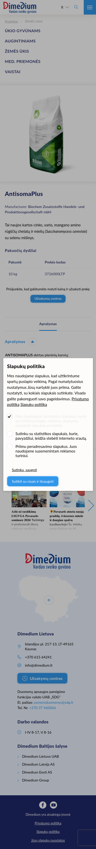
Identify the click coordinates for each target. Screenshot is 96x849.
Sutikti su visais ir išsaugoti (33, 481)
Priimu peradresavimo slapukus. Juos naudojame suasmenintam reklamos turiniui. (46, 451)
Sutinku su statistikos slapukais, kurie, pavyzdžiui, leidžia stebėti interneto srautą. (51, 435)
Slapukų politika (33, 404)
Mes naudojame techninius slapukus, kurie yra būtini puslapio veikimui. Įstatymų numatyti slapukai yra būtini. (51, 421)
